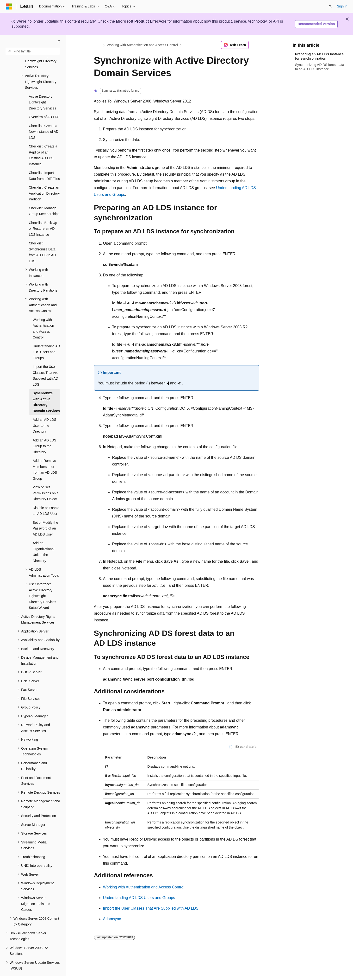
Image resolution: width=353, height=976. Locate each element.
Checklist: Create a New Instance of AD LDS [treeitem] (43, 118)
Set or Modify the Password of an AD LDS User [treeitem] (45, 515)
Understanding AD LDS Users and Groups (139, 898)
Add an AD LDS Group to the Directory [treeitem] (44, 433)
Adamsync (112, 919)
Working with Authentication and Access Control (142, 45)
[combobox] (33, 51)
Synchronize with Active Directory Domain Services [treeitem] (46, 389)
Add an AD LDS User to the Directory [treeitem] (44, 412)
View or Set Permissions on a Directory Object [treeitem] (45, 480)
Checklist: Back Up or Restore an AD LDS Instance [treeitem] (43, 215)
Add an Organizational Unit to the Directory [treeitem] (43, 538)
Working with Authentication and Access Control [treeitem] (43, 315)
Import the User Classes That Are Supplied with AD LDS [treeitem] (45, 362)
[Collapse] (59, 41)
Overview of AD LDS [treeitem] (44, 104)
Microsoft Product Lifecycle (141, 21)
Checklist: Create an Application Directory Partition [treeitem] (44, 180)
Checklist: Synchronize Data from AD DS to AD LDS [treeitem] (42, 239)
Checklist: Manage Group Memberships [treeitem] (44, 198)
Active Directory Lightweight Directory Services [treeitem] (42, 89)
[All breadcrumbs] (98, 45)
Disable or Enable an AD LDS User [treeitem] (46, 498)
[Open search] (330, 6)
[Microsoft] (9, 6)
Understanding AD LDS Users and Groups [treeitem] (46, 339)
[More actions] (255, 45)
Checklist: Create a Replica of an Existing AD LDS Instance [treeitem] (43, 142)
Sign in (342, 6)
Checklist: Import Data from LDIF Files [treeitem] (44, 162)
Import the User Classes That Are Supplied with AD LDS (150, 908)
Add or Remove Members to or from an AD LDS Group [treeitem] (45, 456)
